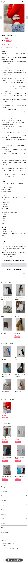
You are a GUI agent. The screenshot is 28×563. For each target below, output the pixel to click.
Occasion (3, 514)
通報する (25, 273)
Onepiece (3, 505)
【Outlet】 (3, 528)
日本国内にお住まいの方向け (14, 269)
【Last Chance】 (5, 532)
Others (3, 523)
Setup (2, 509)
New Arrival (4, 491)
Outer (2, 518)
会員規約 (4, 545)
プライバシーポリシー (6, 540)
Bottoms (3, 500)
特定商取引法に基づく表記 (8, 543)
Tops (2, 496)
